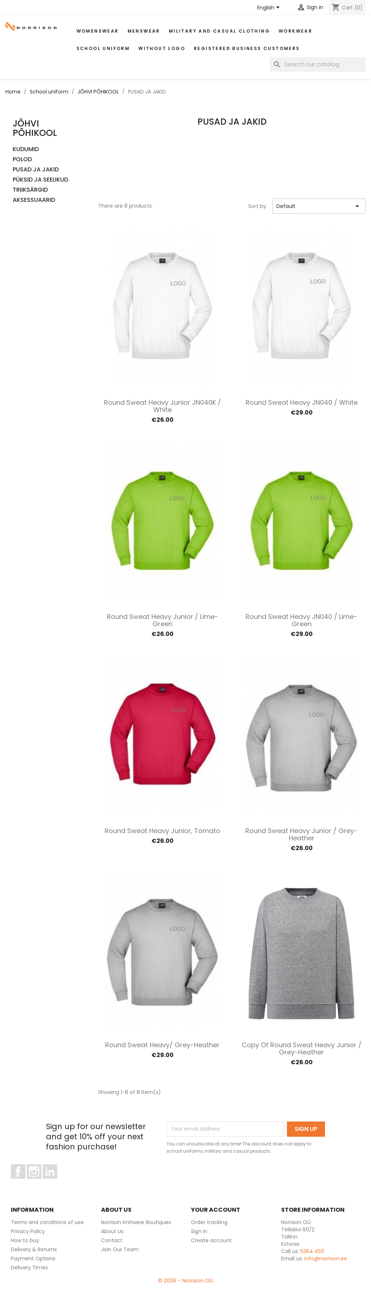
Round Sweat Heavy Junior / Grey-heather (301, 834)
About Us (112, 1231)
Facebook (25, 1182)
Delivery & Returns (34, 1249)
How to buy (25, 1240)
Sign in (199, 1231)
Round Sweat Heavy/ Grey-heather (162, 1044)
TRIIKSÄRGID (30, 190)
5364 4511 (312, 1251)
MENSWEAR (144, 31)
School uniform (103, 48)
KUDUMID (26, 149)
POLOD (22, 159)
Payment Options (33, 1258)
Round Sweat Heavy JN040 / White (302, 402)
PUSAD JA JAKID (36, 170)
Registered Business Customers (247, 48)
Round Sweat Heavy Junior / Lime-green (162, 620)
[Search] (318, 64)
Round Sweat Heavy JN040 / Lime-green (301, 620)
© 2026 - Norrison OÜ (185, 1280)
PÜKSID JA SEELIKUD (40, 180)
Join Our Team (120, 1249)
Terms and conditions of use (47, 1222)
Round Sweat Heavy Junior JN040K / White (162, 406)
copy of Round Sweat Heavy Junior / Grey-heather (302, 1048)
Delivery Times (29, 1267)
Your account (215, 1210)
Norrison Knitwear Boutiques (136, 1222)
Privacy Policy (28, 1231)
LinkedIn (54, 1182)
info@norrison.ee (325, 1258)
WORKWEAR (295, 31)
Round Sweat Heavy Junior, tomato (162, 830)
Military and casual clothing (219, 31)
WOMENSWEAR (97, 31)
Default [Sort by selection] (319, 206)
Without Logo (161, 48)
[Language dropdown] (269, 8)
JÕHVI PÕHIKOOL (35, 128)
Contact (111, 1240)
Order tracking (209, 1222)
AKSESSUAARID (34, 200)
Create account (211, 1240)
